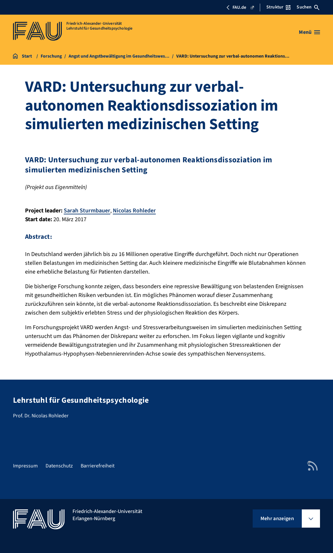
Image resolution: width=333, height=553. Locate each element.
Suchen (308, 7)
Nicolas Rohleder (134, 211)
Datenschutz (59, 465)
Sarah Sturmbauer (87, 211)
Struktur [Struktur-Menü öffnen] (278, 7)
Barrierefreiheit (97, 465)
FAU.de (240, 7)
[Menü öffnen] (309, 32)
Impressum (25, 465)
